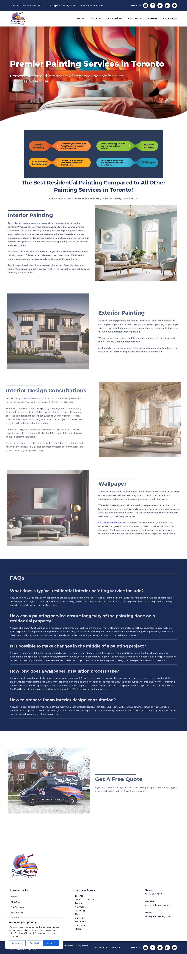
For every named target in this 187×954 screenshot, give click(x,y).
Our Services (114, 18)
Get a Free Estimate (92, 5)
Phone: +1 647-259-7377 (107, 948)
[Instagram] (152, 5)
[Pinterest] (174, 5)
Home (80, 18)
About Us (95, 18)
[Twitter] (160, 5)
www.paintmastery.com (157, 905)
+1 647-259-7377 (153, 894)
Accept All (51, 943)
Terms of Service (65, 946)
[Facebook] (145, 5)
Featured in (135, 18)
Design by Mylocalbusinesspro (23, 950)
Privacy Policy (81, 946)
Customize (17, 943)
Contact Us (170, 18)
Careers (153, 18)
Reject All (34, 943)
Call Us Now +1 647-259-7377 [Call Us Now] (26, 5)
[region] (34, 933)
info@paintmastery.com (62, 5)
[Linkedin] (167, 5)
